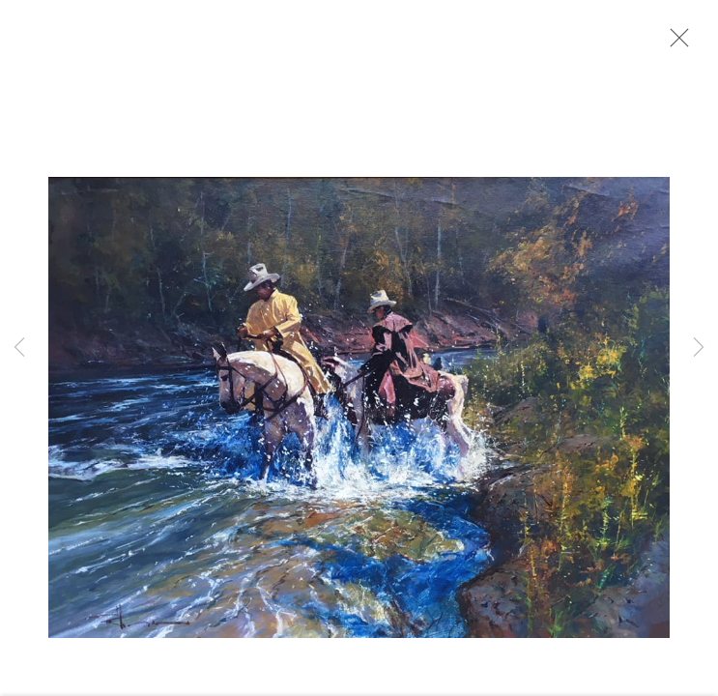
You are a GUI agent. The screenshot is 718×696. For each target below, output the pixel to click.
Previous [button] (19, 348)
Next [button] (698, 348)
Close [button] (674, 43)
